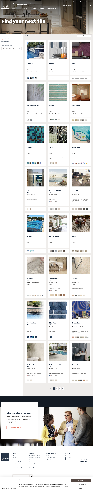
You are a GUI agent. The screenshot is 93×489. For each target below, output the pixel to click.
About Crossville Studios (35, 455)
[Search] (90, 5)
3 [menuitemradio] (59, 388)
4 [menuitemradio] (62, 388)
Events (47, 455)
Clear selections (4, 58)
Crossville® (32, 463)
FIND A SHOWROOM (16, 427)
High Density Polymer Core (19, 463)
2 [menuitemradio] (56, 388)
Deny (81, 476)
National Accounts (50, 457)
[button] (22, 3)
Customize (81, 472)
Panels (14, 457)
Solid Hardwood (16, 459)
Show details (22, 486)
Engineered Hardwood (17, 461)
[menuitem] (51, 388)
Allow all (81, 468)
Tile (13, 455)
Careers (31, 461)
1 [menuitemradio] (53, 388)
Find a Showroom (5, 41)
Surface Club (49, 459)
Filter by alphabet (31, 36)
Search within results (7, 45)
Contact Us (32, 459)
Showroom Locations (34, 457)
